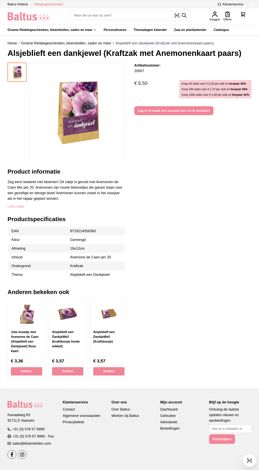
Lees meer (16, 206)
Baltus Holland (18, 4)
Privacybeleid (73, 422)
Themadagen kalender (150, 30)
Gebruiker (168, 416)
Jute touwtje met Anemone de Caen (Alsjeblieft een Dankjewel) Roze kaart (25, 341)
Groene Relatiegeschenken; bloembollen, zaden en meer (52, 30)
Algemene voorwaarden (81, 416)
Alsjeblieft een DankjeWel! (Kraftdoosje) (104, 336)
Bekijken (26, 371)
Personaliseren (115, 30)
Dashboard (169, 409)
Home (12, 43)
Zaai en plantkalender (190, 30)
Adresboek (168, 422)
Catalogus (221, 30)
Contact (69, 409)
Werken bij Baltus (125, 416)
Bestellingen (170, 428)
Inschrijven (222, 439)
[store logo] (29, 16)
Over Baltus (120, 409)
